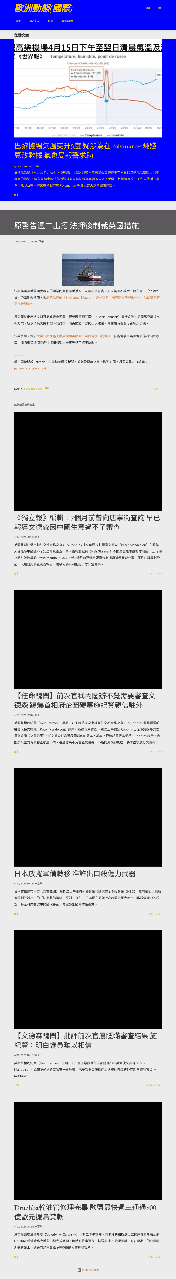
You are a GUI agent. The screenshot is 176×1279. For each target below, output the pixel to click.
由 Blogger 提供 (88, 1269)
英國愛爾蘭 (36, 389)
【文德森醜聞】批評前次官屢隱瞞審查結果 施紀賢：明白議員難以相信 (85, 1040)
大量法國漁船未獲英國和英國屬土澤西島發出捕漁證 (73, 336)
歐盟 (48, 21)
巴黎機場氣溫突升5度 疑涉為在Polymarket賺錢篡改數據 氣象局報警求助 (85, 150)
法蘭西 (26, 389)
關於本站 (32, 21)
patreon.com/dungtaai (30, 368)
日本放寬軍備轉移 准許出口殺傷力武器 (75, 873)
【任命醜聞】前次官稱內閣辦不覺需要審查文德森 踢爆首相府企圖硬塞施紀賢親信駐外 (84, 700)
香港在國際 (65, 21)
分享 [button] (16, 194)
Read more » (154, 573)
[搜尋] (148, 8)
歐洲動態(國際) (43, 8)
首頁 (16, 21)
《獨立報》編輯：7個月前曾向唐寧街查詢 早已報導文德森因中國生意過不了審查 (87, 522)
